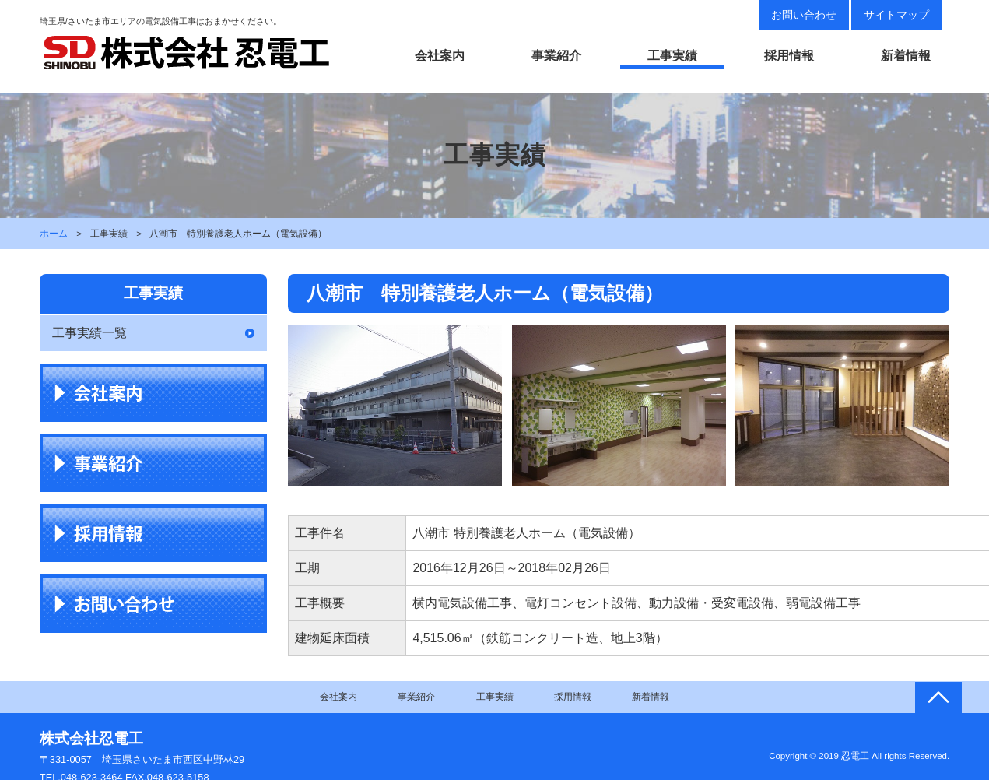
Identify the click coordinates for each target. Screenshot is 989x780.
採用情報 (789, 55)
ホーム (54, 233)
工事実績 (672, 55)
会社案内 (440, 55)
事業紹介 (556, 55)
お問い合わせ (803, 15)
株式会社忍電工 (91, 738)
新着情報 (906, 55)
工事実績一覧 (89, 332)
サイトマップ (896, 15)
